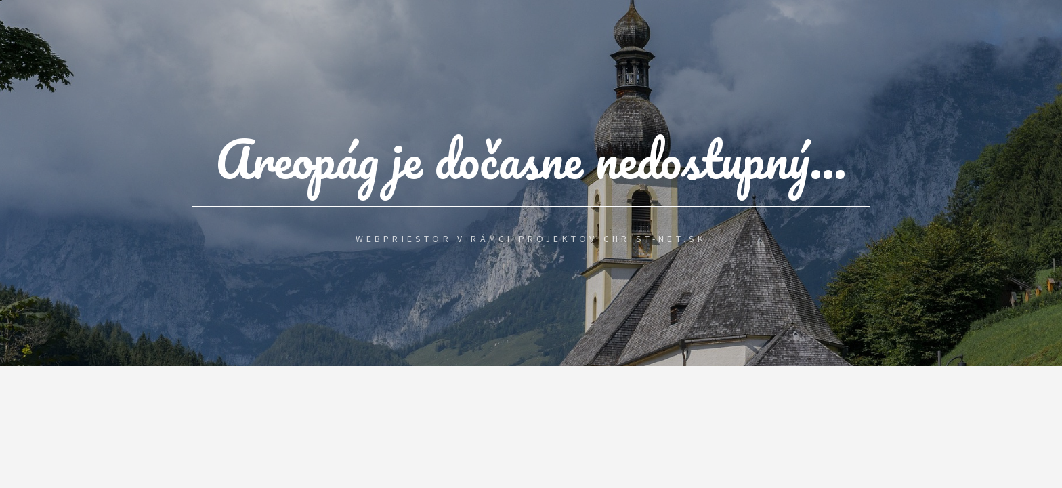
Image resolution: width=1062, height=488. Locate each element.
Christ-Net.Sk (655, 238)
